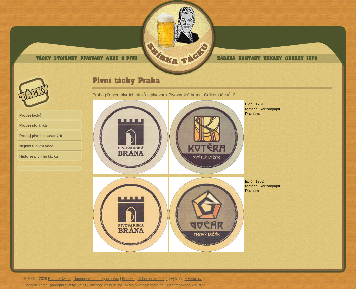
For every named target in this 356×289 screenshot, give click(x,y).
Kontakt (128, 278)
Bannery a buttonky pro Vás (96, 278)
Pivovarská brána (185, 94)
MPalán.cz (193, 278)
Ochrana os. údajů (153, 278)
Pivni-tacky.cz (59, 278)
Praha (98, 94)
